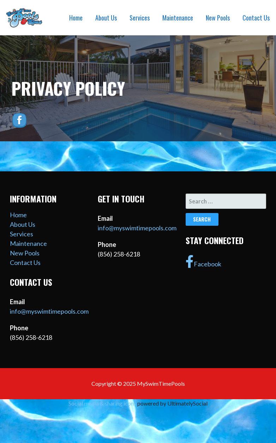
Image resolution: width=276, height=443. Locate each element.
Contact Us (256, 17)
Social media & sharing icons (102, 403)
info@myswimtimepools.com (49, 311)
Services (140, 17)
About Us (106, 17)
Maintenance (177, 17)
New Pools (218, 17)
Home (76, 17)
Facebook (203, 261)
